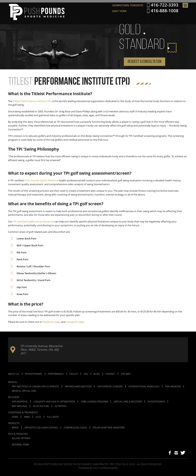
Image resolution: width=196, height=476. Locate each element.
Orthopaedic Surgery (110, 386)
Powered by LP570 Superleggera (98, 468)
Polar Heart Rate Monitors (109, 428)
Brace (15, 428)
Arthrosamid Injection (78, 386)
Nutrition (60, 406)
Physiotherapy (33, 373)
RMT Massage (19, 406)
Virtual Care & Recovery (128, 402)
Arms (27, 417)
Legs (38, 417)
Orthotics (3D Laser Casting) (41, 428)
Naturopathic (20, 402)
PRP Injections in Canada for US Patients (35, 386)
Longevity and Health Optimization (54, 402)
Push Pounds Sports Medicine (41, 180)
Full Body (53, 417)
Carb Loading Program (94, 402)
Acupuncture (41, 406)
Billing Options (21, 438)
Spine (15, 417)
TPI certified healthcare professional (33, 221)
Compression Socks (75, 428)
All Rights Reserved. (149, 464)
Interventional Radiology (143, 386)
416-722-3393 (164, 5)
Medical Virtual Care (24, 391)
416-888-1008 (164, 11)
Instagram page (75, 322)
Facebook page (51, 322)
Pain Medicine (173, 386)
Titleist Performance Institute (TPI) (32, 101)
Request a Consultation (144, 62)
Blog (97, 373)
